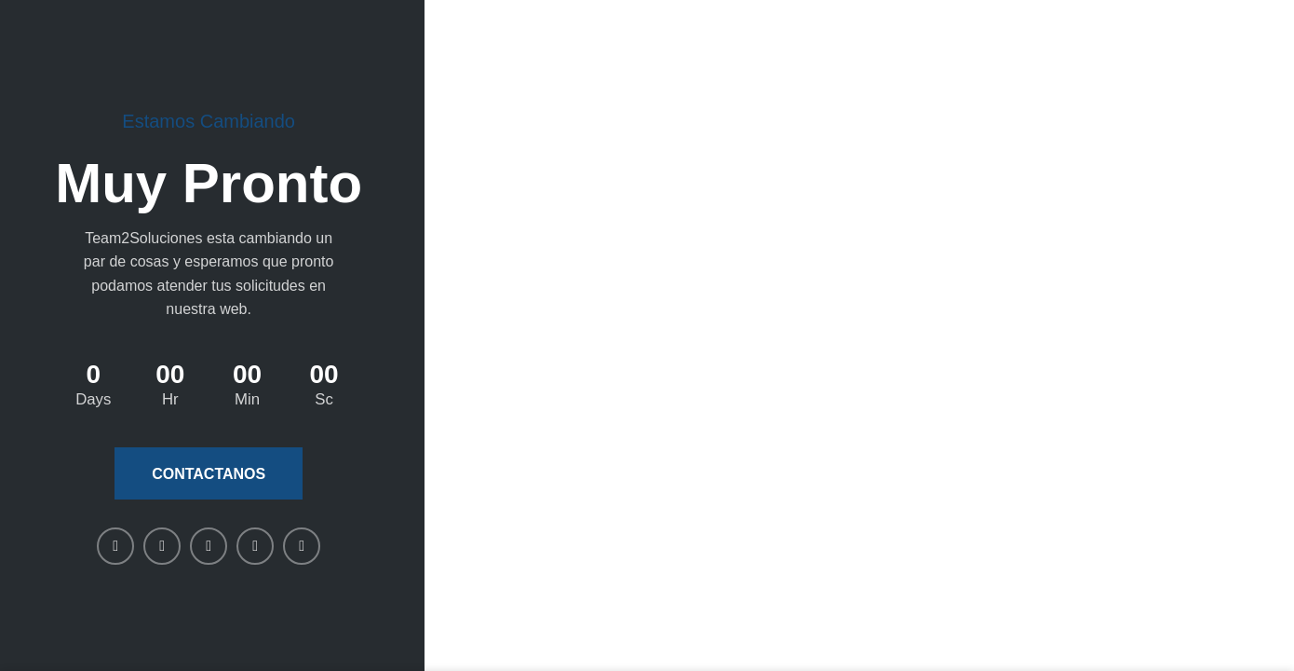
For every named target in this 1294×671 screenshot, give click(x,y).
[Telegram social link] (301, 546)
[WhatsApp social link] (255, 546)
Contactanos (208, 474)
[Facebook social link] (115, 546)
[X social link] (162, 546)
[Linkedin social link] (208, 546)
